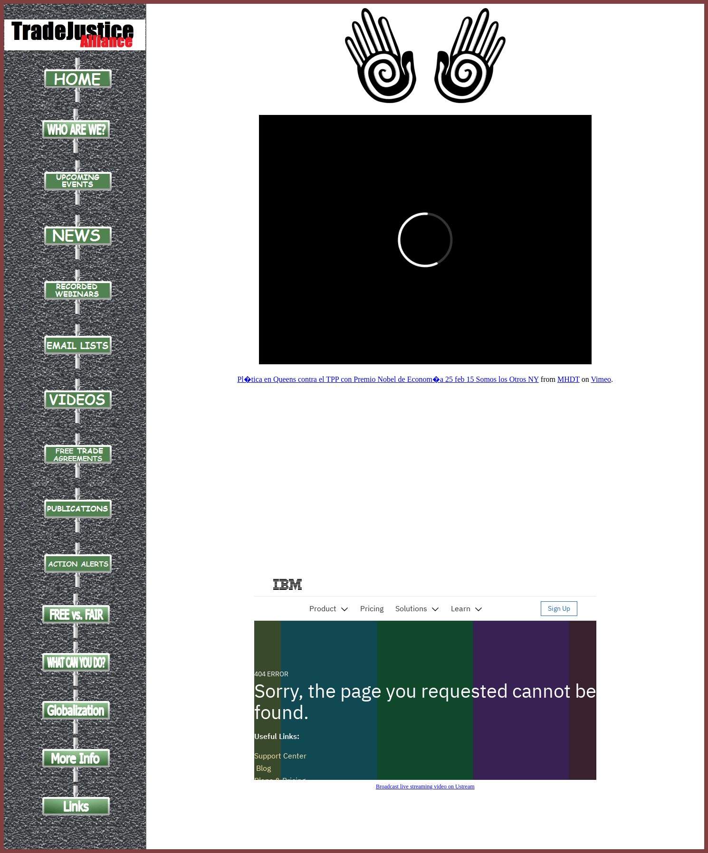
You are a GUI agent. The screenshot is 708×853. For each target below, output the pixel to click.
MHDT (568, 379)
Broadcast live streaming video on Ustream (425, 786)
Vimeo (601, 379)
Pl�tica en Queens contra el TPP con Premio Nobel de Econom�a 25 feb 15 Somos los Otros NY (387, 379)
